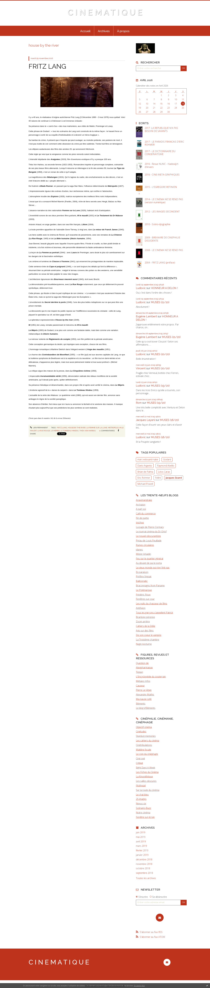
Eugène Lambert (146, 316)
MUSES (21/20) (160, 302)
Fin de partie (142, 518)
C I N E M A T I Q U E (105, 12)
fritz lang (62, 428)
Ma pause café (144, 699)
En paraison (142, 572)
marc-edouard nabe (147, 459)
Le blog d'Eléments (145, 708)
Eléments (140, 703)
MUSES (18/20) (169, 419)
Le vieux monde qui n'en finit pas (152, 567)
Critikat (139, 763)
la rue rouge (43, 431)
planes (139, 549)
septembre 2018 (144, 872)
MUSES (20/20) (160, 354)
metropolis (113, 428)
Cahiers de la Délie (145, 626)
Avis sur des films (145, 630)
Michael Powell (145, 483)
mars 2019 (141, 845)
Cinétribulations (144, 745)
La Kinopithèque (144, 776)
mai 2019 (140, 837)
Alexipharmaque (144, 667)
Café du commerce (146, 513)
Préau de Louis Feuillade (148, 540)
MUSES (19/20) (160, 385)
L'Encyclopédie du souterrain (151, 676)
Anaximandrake (144, 500)
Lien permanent (39, 428)
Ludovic (141, 288)
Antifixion (140, 608)
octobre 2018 (143, 868)
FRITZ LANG (47, 66)
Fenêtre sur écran (145, 817)
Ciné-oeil (140, 758)
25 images (141, 799)
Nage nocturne (144, 644)
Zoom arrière (143, 621)
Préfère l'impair (144, 576)
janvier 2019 (142, 855)
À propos (123, 31)
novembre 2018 (144, 864)
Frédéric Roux (143, 594)
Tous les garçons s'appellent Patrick (154, 612)
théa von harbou (87, 431)
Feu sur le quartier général (149, 558)
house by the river (77, 428)
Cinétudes (141, 731)
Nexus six (141, 803)
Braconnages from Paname (150, 585)
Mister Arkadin (143, 554)
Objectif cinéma (144, 727)
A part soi (141, 509)
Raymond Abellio (165, 465)
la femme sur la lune (96, 428)
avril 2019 (141, 841)
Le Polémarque (144, 590)
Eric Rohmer (143, 477)
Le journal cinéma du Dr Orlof (151, 531)
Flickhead (141, 785)
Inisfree (140, 522)
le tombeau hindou (70, 431)
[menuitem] (85, 31)
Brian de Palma (145, 471)
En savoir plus (139, 985)
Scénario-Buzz (143, 808)
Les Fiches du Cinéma (147, 772)
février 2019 (142, 850)
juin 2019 (140, 832)
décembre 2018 (144, 859)
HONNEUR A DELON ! (164, 288)
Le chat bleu (142, 794)
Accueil (85, 31)
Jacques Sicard (174, 477)
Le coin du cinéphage (147, 754)
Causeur (140, 685)
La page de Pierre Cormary (150, 527)
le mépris (55, 431)
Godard (167, 459)
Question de (142, 663)
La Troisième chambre (147, 639)
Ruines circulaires (145, 545)
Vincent (141, 368)
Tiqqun (139, 672)
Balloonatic (142, 581)
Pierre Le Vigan (144, 690)
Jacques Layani (145, 419)
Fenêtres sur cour (145, 599)
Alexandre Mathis (145, 694)
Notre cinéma (143, 812)
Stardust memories (146, 736)
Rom (139, 402)
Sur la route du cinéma (147, 790)
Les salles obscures (146, 781)
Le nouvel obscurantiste (148, 536)
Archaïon (140, 504)
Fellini (158, 477)
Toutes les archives (146, 878)
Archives (104, 31)
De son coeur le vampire (148, 635)
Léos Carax (164, 471)
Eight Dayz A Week (145, 767)
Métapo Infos (143, 681)
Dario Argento (144, 465)
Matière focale (143, 749)
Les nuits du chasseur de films (151, 603)
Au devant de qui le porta (149, 563)
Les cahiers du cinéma (147, 740)
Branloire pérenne (145, 617)
